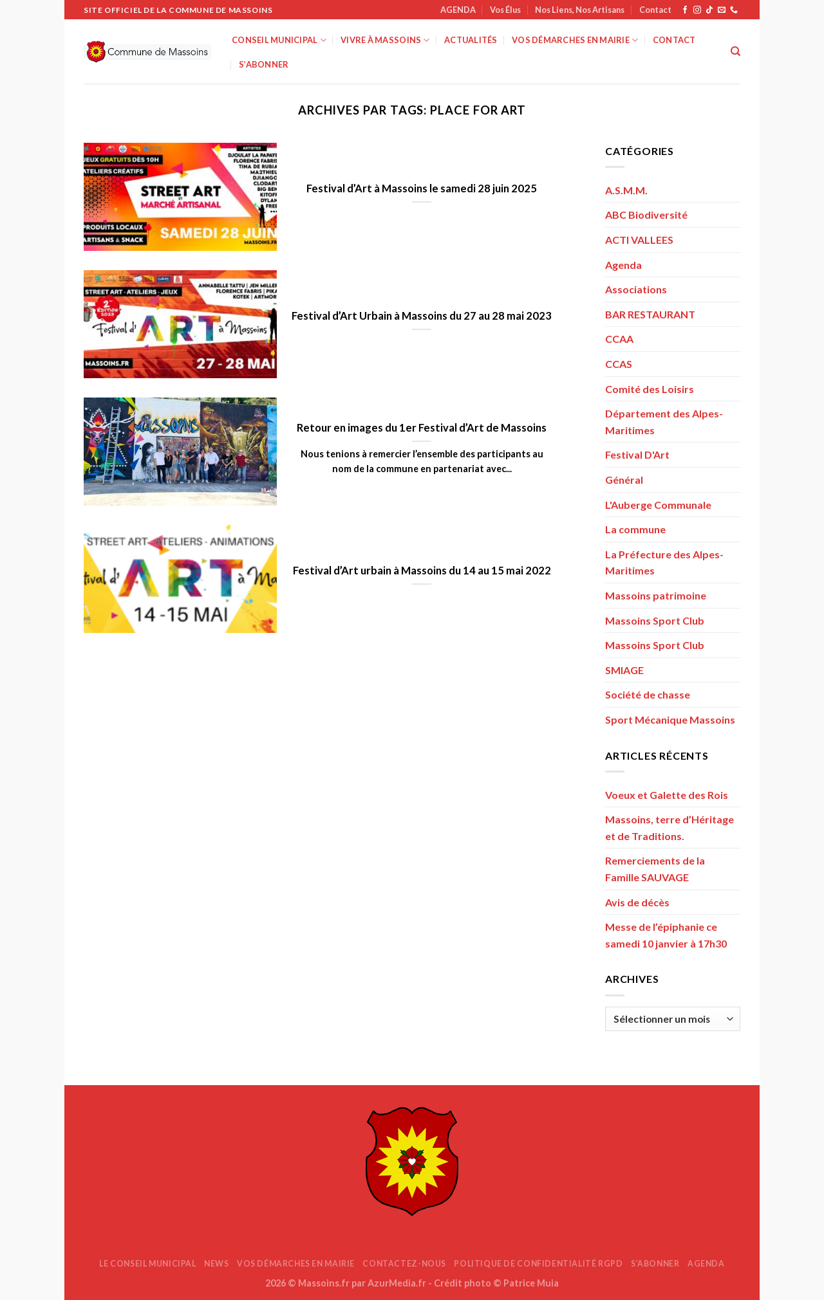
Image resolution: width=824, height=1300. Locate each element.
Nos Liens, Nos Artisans (579, 10)
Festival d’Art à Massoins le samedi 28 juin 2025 (421, 188)
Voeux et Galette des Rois (666, 795)
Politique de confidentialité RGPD (538, 1263)
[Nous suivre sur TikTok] (709, 10)
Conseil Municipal (279, 40)
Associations (636, 289)
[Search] (735, 51)
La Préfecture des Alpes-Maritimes (664, 562)
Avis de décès (637, 902)
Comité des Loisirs (649, 389)
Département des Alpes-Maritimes (664, 421)
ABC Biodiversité (646, 214)
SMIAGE (624, 670)
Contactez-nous (404, 1263)
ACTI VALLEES (639, 239)
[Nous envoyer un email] (722, 10)
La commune (635, 529)
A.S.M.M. (626, 190)
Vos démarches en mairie (575, 40)
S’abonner (263, 64)
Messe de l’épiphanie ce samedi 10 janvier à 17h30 (666, 934)
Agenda (623, 265)
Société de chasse (647, 694)
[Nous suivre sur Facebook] (685, 10)
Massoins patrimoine (655, 595)
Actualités (471, 40)
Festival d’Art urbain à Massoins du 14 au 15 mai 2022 (422, 570)
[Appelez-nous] (734, 10)
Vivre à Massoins (385, 40)
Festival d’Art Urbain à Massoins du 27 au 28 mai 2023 (422, 315)
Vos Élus (505, 10)
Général (624, 479)
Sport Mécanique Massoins (670, 719)
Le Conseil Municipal (147, 1263)
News (216, 1263)
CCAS (618, 364)
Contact (655, 10)
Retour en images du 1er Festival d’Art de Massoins (422, 427)
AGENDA (458, 10)
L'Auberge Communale (658, 505)
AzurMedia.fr (397, 1282)
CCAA (619, 339)
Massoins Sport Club (654, 620)
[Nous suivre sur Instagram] (697, 10)
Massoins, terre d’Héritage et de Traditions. (669, 827)
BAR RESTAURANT (650, 314)
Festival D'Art (637, 454)
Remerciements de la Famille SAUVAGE (655, 868)
